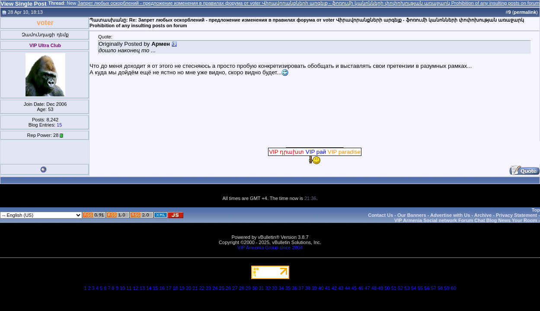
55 (420, 288)
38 (307, 288)
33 (274, 288)
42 (334, 288)
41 (327, 288)
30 (254, 288)
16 (162, 288)
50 (387, 288)
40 (320, 288)
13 (142, 288)
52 (400, 288)
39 (314, 288)
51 (393, 288)
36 (294, 288)
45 (354, 288)
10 (122, 288)
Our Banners (411, 215)
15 (59, 124)
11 (128, 288)
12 (135, 288)
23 (208, 288)
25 (221, 288)
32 (268, 288)
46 (360, 288)
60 (453, 288)
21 (195, 288)
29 (248, 288)
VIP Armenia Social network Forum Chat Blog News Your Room (465, 220)
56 (426, 288)
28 (241, 288)
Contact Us (380, 215)
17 (168, 288)
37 (301, 288)
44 (347, 288)
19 (182, 288)
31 (261, 288)
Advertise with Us (450, 215)
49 (380, 288)
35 (288, 288)
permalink (525, 12)
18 (175, 288)
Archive (483, 215)
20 (188, 288)
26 (228, 288)
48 (374, 288)
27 (234, 288)
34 (281, 288)
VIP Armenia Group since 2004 (270, 247)
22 (201, 288)
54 (413, 288)
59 (446, 288)
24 (214, 288)
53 (406, 288)
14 (148, 288)
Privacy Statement (516, 215)
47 (367, 288)
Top (536, 210)
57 (433, 288)
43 (340, 288)
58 (440, 288)
